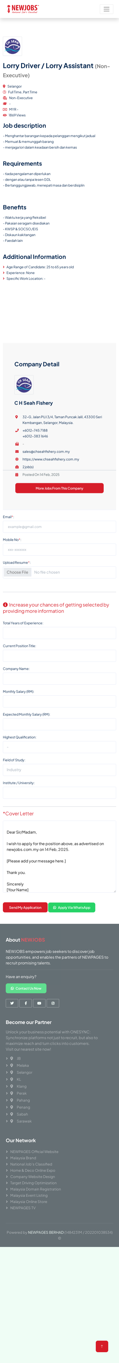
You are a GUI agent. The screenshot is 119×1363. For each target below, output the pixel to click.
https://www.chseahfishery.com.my (51, 596)
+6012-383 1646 (35, 573)
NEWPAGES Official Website (34, 1151)
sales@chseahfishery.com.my (46, 588)
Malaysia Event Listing (29, 1195)
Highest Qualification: (19, 806)
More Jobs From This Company (59, 625)
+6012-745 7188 (35, 567)
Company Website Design (32, 1176)
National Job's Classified (31, 1164)
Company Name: (16, 737)
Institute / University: (19, 851)
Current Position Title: (19, 714)
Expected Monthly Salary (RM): (26, 783)
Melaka (19, 1065)
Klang (18, 1086)
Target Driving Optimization (33, 1182)
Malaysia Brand (23, 1157)
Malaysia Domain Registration (35, 1189)
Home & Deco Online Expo (32, 1170)
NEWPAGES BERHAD (46, 1232)
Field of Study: (14, 828)
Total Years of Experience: (23, 692)
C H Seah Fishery (33, 540)
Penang (20, 1107)
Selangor (21, 1072)
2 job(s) (28, 604)
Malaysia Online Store (28, 1201)
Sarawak (21, 1121)
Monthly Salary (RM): (18, 760)
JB (15, 1058)
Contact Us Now (26, 988)
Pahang (20, 1100)
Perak (18, 1093)
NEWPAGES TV (23, 1207)
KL (15, 1079)
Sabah (19, 1114)
